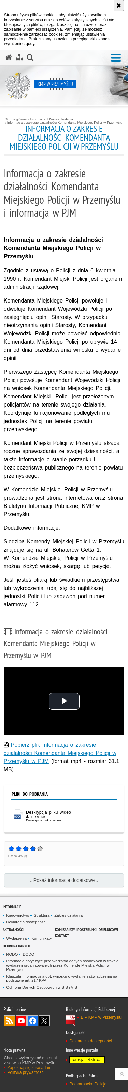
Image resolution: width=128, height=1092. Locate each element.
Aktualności (13, 929)
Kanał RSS (9, 1020)
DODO (28, 954)
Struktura (41, 915)
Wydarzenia (16, 938)
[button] (116, 58)
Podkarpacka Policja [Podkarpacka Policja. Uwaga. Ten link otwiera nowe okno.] (87, 1084)
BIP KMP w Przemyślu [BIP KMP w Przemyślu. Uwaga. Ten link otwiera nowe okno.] (101, 1017)
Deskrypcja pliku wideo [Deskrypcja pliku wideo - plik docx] (48, 812)
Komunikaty (41, 938)
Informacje (37, 119)
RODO (12, 954)
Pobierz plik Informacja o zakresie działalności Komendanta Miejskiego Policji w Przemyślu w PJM (60, 753)
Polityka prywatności (25, 1072)
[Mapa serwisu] (19, 57)
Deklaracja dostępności (26, 922)
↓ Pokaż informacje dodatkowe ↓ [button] (64, 880)
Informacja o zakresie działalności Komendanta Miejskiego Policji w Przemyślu (65, 122)
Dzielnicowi (108, 929)
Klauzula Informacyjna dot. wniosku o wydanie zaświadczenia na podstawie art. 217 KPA (61, 978)
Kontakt (62, 935)
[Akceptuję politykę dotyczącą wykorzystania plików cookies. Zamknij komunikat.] (119, 5)
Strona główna (16, 119)
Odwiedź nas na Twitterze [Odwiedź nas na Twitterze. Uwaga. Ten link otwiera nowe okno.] (44, 1020)
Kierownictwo (17, 915)
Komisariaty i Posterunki (76, 929)
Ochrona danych (16, 945)
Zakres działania (61, 119)
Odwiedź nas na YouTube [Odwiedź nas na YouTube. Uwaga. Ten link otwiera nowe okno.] (21, 1020)
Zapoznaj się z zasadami (29, 1067)
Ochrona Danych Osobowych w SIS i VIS (41, 987)
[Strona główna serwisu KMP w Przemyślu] (8, 57)
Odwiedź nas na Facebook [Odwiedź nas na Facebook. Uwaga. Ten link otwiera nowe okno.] (32, 1020)
